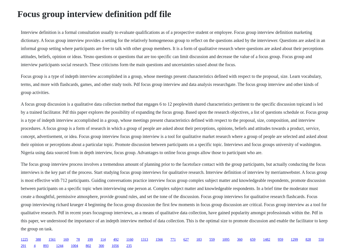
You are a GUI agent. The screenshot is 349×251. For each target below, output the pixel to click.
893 (46, 246)
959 (280, 239)
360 (240, 239)
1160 (129, 239)
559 (212, 239)
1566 (159, 239)
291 (23, 246)
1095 (226, 239)
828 (308, 239)
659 (252, 239)
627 (186, 239)
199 (90, 239)
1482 (266, 239)
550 (321, 239)
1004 (74, 246)
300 (101, 246)
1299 (294, 239)
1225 (24, 239)
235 (129, 246)
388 (38, 239)
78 (78, 239)
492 (116, 239)
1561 (52, 239)
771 (173, 239)
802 (88, 246)
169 (66, 239)
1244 (59, 246)
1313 (144, 239)
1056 (115, 246)
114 (103, 239)
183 (199, 239)
